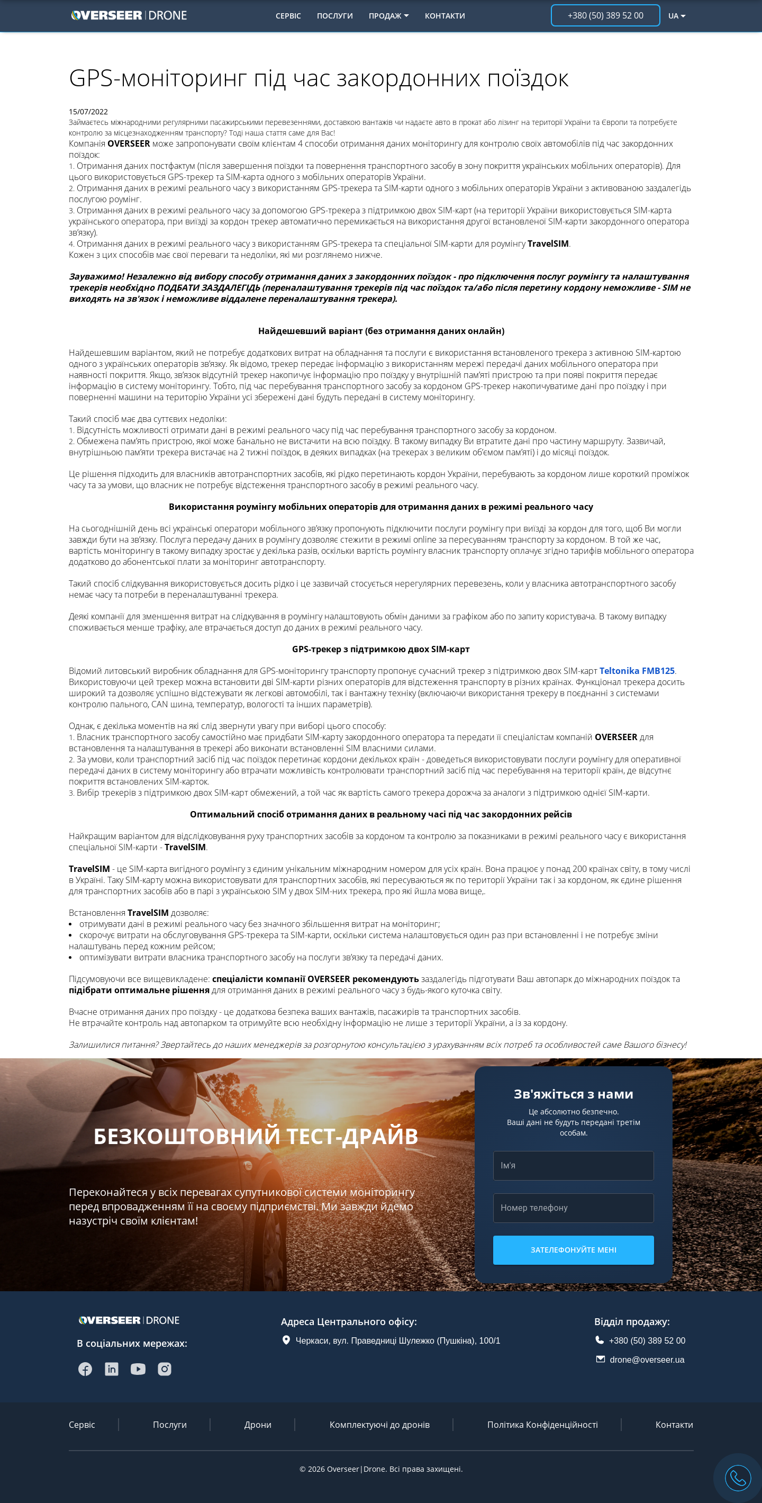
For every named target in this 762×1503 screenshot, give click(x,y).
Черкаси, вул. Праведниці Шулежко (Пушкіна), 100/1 (398, 1340)
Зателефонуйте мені (573, 1250)
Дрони (257, 1424)
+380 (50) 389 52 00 (647, 1340)
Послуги (335, 16)
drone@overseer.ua (647, 1359)
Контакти (445, 16)
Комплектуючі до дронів (380, 1424)
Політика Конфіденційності (542, 1424)
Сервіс (288, 16)
